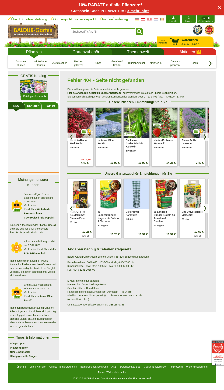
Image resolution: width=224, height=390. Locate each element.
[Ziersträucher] (59, 63)
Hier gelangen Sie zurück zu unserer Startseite (94, 93)
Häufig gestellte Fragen (23, 356)
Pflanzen (34, 52)
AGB (114, 366)
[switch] (206, 19)
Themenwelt (138, 52)
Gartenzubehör (86, 52)
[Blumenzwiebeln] (136, 63)
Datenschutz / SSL (130, 366)
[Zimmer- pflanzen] (175, 63)
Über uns (21, 366)
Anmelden (173, 21)
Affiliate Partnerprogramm (63, 366)
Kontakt (188, 21)
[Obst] (98, 63)
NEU (16, 105)
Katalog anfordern (33, 96)
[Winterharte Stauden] (40, 63)
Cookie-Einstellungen (155, 366)
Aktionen (190, 52)
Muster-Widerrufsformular (112, 372)
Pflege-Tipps (17, 343)
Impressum (177, 366)
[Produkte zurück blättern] (71, 137)
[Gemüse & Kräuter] (117, 63)
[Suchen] (139, 31)
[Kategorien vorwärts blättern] (210, 63)
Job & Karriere (38, 366)
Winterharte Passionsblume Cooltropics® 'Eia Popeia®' (39, 213)
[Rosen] (194, 63)
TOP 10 (50, 105)
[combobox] (103, 31)
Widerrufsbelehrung (197, 366)
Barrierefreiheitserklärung (94, 366)
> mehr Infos (138, 11)
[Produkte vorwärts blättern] (204, 137)
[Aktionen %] (155, 63)
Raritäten (33, 105)
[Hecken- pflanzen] (78, 63)
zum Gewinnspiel (20, 352)
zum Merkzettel (162, 41)
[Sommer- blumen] (21, 63)
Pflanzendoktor (19, 347)
